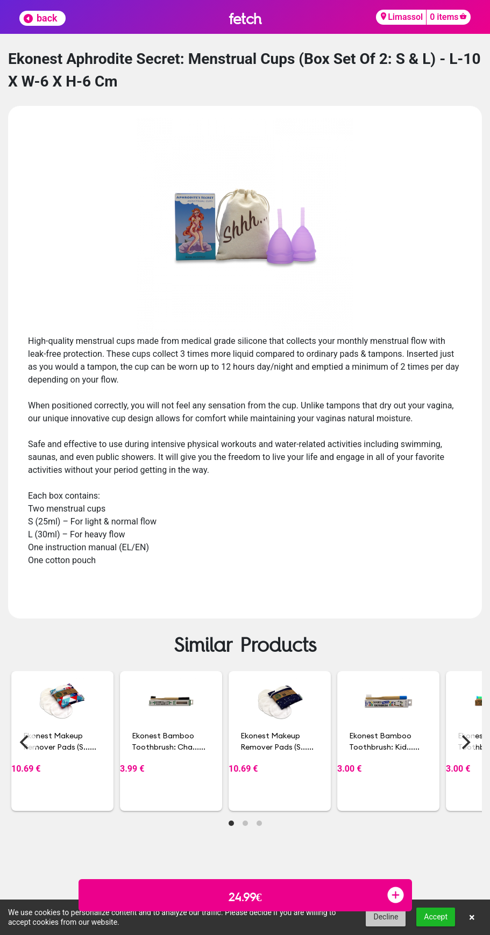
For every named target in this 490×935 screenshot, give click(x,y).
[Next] (465, 742)
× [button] (472, 917)
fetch (245, 18)
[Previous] (25, 742)
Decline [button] (385, 916)
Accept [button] (436, 916)
